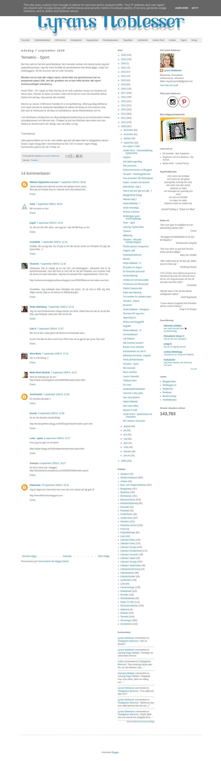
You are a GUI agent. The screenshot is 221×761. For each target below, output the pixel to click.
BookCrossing (169, 396)
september (129, 143)
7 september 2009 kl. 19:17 (64, 372)
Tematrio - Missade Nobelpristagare (132, 240)
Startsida (67, 556)
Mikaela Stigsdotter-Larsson (44, 182)
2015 (123, 101)
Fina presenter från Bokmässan (138, 178)
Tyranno (127, 231)
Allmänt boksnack (128, 477)
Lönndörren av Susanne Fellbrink (179, 355)
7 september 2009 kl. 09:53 (49, 204)
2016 (123, 97)
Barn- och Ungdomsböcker (133, 485)
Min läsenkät (129, 368)
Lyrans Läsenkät (131, 376)
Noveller (124, 594)
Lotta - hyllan (36, 438)
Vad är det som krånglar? (175, 339)
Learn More (181, 8)
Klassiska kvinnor (128, 525)
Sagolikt (127, 326)
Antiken (172, 40)
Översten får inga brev (133, 313)
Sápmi (184, 40)
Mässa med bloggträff (133, 322)
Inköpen (127, 157)
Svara (32, 194)
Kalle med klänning (132, 292)
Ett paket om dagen (132, 267)
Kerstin (33, 413)
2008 (123, 461)
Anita (32, 204)
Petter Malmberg (38, 307)
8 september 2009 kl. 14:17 (57, 438)
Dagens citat (129, 250)
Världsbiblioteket (42, 40)
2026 (123, 55)
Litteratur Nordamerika (131, 551)
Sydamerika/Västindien (134, 389)
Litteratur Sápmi (128, 558)
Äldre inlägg (103, 556)
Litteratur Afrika (127, 540)
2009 (123, 126)
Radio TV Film (127, 602)
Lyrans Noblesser (126, 638)
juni (125, 434)
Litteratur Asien (127, 543)
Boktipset (167, 392)
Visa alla (194, 369)
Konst (123, 529)
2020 (123, 80)
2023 (123, 68)
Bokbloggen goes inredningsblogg (132, 217)
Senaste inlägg (29, 556)
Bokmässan (126, 496)
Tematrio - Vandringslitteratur (136, 174)
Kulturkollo (169, 360)
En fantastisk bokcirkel (133, 271)
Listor (123, 536)
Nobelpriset (76, 40)
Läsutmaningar (127, 587)
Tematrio (34, 160)
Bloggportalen (169, 381)
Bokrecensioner (127, 499)
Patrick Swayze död (132, 288)
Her (31, 358)
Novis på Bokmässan (133, 359)
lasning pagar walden (128, 653)
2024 (123, 63)
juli (125, 430)
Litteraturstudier (127, 576)
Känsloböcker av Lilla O (134, 351)
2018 (123, 89)
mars (126, 447)
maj (126, 439)
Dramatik (124, 507)
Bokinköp (124, 492)
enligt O (168, 344)
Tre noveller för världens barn (137, 296)
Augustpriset (92, 40)
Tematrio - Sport (130, 364)
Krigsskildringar (127, 532)
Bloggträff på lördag (132, 195)
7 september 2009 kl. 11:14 (54, 242)
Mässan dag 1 (129, 199)
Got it (195, 8)
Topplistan (128, 40)
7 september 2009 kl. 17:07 (50, 329)
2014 (123, 105)
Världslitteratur (169, 400)
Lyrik (122, 584)
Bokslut (126, 259)
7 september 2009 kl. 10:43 (50, 223)
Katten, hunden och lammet (136, 182)
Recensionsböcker (129, 605)
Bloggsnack (126, 488)
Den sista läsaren (131, 397)
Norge (194, 40)
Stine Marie (35, 353)
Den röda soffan (130, 406)
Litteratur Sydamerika (130, 565)
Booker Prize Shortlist (133, 347)
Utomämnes (126, 624)
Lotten (121, 661)
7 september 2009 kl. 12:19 (61, 307)
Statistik (124, 613)
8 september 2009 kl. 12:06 (51, 413)
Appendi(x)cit (129, 317)
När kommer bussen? (133, 343)
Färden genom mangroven (135, 246)
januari (127, 455)
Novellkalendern (110, 40)
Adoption (124, 474)
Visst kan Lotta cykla (133, 393)
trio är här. (67, 314)
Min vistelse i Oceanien (134, 421)
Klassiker (124, 521)
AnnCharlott (36, 394)
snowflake (35, 242)
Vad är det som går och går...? (137, 191)
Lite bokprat (128, 338)
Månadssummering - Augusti (136, 355)
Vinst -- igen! (129, 223)
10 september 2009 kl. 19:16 (55, 485)
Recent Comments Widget (143, 722)
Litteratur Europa (128, 547)
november (129, 134)
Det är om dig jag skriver (175, 347)
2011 (123, 118)
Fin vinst (127, 385)
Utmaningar (126, 620)
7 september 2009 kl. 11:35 (53, 264)
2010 (123, 122)
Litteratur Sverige (128, 561)
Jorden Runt (158, 40)
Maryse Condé (130, 410)
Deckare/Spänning (129, 503)
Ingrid (33, 223)
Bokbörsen (168, 389)
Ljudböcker (125, 580)
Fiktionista (35, 485)
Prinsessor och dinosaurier (135, 284)
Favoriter (25, 40)
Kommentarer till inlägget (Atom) (53, 561)
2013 (123, 109)
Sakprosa (125, 609)
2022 (123, 72)
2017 (123, 93)
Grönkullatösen (130, 334)
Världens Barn (130, 380)
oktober (127, 138)
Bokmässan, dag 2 (132, 186)
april (126, 443)
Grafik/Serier (126, 514)
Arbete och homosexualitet (135, 280)
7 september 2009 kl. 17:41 (55, 353)
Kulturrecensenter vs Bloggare (137, 170)
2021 (123, 76)
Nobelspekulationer (132, 255)
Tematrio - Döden (131, 301)
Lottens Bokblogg (173, 352)
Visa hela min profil (169, 85)
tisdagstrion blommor (128, 641)
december (129, 130)
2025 (123, 59)
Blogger (115, 752)
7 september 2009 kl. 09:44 (73, 182)
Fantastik (124, 510)
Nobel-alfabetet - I (131, 203)
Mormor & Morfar (131, 212)
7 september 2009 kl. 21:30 (56, 394)
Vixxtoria (34, 264)
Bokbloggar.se (169, 385)
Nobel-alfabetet (130, 401)
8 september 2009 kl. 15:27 (52, 463)
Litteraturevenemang (130, 569)
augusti (127, 426)
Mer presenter (129, 165)
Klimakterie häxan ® (174, 336)
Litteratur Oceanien (129, 554)
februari (127, 451)
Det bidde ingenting (132, 161)
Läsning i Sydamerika (133, 227)
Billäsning (127, 235)
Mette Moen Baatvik (40, 372)
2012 (123, 114)
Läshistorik (142, 40)
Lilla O (33, 329)
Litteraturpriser (127, 573)
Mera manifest (130, 372)
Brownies (127, 305)
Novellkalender (127, 598)
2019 (123, 84)
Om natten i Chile (131, 146)
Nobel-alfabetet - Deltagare (136, 309)
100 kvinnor (60, 40)
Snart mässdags (131, 207)
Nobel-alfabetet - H (132, 263)
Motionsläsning (130, 275)
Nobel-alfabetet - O (132, 330)
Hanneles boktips (126, 673)
